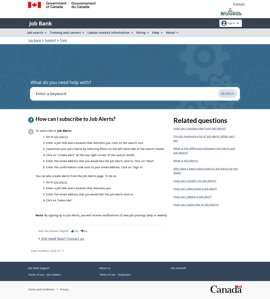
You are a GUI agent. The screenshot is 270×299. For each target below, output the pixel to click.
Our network (178, 268)
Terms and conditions (41, 289)
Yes (75, 231)
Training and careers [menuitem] (67, 32)
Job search (61, 136)
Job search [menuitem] (36, 32)
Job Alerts (60, 182)
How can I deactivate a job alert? (195, 188)
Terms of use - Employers (115, 274)
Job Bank (40, 23)
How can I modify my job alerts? (194, 181)
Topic (63, 40)
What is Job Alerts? (185, 160)
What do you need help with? (61, 82)
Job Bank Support (39, 268)
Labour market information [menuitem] (110, 32)
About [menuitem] (172, 32)
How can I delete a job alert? (192, 197)
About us (104, 268)
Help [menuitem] (157, 32)
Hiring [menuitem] (142, 32)
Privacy (64, 289)
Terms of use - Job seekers (44, 274)
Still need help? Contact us (62, 238)
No (84, 231)
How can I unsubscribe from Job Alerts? (199, 128)
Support (50, 40)
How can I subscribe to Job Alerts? (196, 204)
